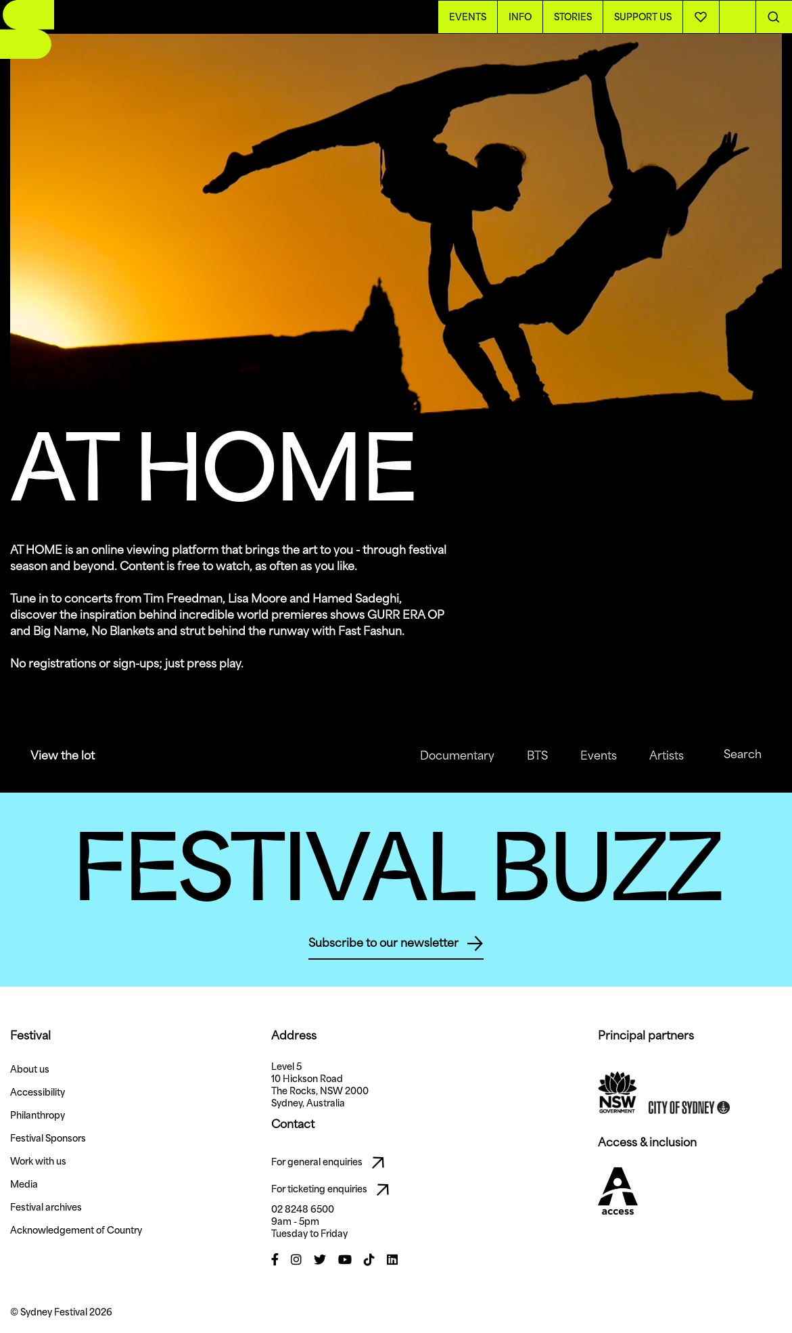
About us (29, 1069)
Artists (656, 755)
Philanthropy (37, 1115)
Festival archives (46, 1207)
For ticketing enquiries (333, 1189)
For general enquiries (331, 1162)
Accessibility (37, 1092)
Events (588, 755)
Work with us (38, 1161)
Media (24, 1184)
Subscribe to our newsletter (396, 943)
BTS (526, 755)
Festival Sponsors (48, 1138)
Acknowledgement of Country (76, 1230)
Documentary (446, 755)
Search (733, 755)
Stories (573, 16)
